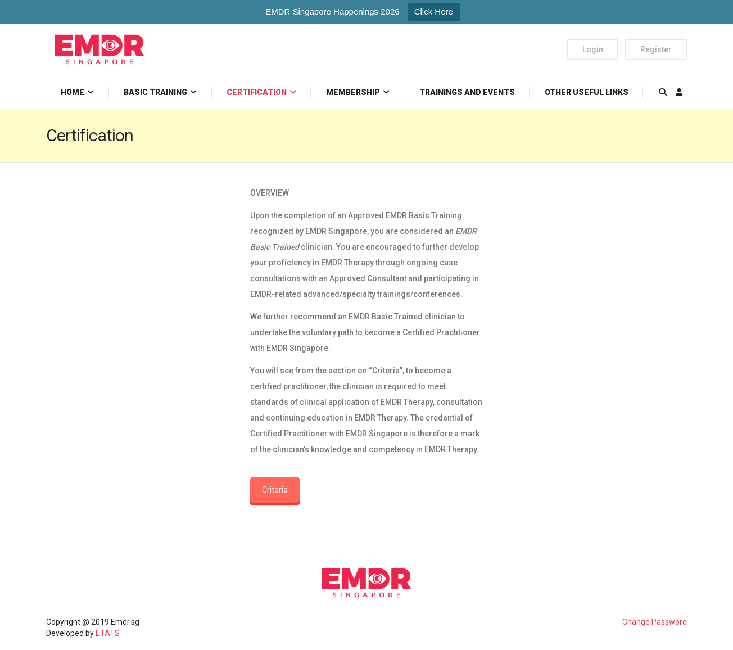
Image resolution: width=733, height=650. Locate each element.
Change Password (654, 622)
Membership (353, 92)
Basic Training (155, 92)
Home (72, 92)
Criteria (275, 489)
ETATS (108, 633)
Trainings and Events (467, 92)
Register (656, 49)
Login (592, 49)
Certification (257, 92)
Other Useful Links (586, 92)
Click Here (433, 11)
